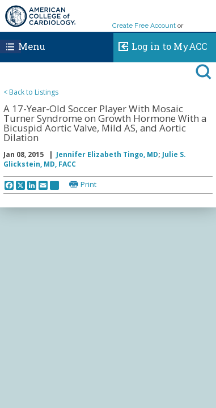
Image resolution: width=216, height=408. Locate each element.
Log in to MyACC (160, 44)
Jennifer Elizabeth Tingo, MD (107, 154)
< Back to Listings (30, 92)
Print (88, 184)
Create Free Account (144, 25)
